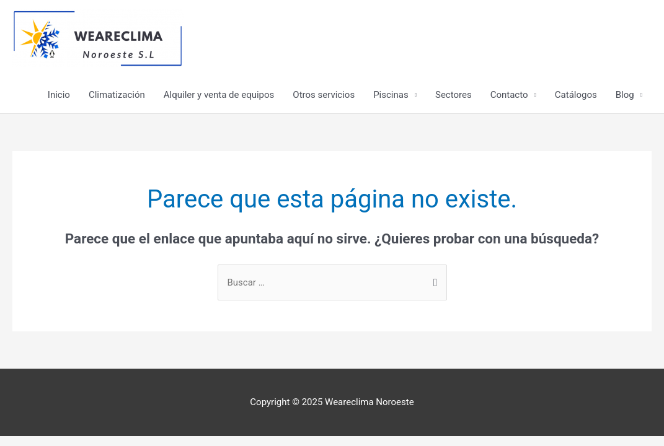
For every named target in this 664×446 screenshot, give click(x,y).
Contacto (509, 94)
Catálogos (576, 94)
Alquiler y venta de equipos (219, 94)
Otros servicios (324, 94)
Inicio (59, 94)
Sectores (453, 94)
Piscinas (391, 94)
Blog (625, 94)
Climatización (117, 94)
